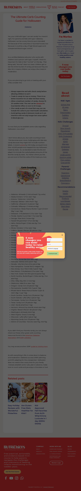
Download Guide (52, 253)
